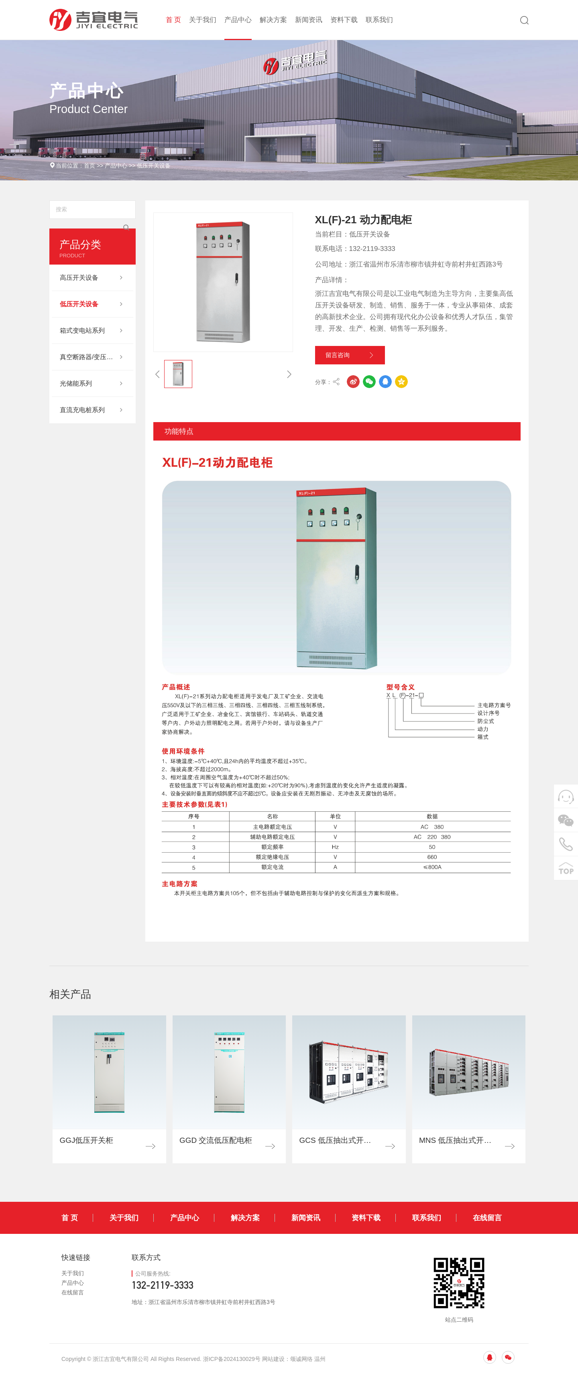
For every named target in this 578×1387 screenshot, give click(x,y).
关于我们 (202, 20)
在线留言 (487, 1231)
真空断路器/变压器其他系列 (88, 357)
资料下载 (344, 20)
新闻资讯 (308, 20)
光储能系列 (76, 383)
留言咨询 (359, 358)
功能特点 (179, 442)
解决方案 (273, 20)
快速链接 (75, 1270)
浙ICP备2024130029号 (232, 1372)
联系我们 (379, 20)
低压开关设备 (154, 165)
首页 (89, 165)
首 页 (173, 20)
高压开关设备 (79, 277)
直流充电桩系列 (82, 409)
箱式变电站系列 (82, 330)
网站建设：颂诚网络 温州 (294, 1372)
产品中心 (238, 20)
